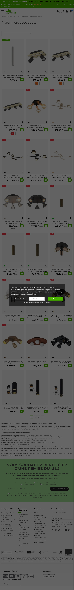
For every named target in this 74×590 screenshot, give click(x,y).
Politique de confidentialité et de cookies (37, 302)
